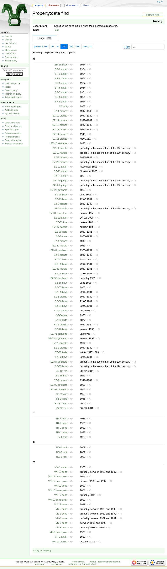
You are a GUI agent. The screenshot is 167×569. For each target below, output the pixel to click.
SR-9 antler (61, 101)
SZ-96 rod (61, 408)
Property (158, 21)
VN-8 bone (61, 527)
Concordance (11, 57)
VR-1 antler (61, 536)
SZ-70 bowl (61, 329)
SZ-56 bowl (61, 283)
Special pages (12, 129)
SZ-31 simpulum (58, 213)
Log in (160, 1)
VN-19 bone (60, 504)
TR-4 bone (61, 432)
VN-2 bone (61, 509)
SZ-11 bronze (59, 120)
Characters (10, 53)
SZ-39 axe (61, 236)
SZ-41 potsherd (58, 250)
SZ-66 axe (61, 315)
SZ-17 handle (60, 148)
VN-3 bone (61, 513)
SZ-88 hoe (61, 375)
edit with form (152, 15)
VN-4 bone (61, 518)
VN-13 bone (60, 485)
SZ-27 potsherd (58, 190)
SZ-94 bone (61, 403)
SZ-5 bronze (60, 255)
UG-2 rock (61, 452)
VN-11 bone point (57, 476)
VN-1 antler (61, 467)
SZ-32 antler (60, 217)
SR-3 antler (61, 74)
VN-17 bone (60, 495)
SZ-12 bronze (59, 125)
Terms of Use (77, 562)
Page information (13, 140)
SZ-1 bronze (60, 111)
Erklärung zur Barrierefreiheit (82, 564)
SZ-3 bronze (60, 204)
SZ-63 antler (60, 310)
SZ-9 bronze (60, 380)
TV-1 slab (62, 437)
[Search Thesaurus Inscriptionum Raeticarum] (14, 70)
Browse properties (14, 143)
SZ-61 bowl (61, 306)
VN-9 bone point (58, 532)
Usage (45, 38)
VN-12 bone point (57, 481)
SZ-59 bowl (61, 292)
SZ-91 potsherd (58, 389)
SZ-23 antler (60, 171)
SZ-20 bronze (59, 162)
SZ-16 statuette (59, 143)
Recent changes (13, 106)
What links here (12, 123)
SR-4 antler (61, 78)
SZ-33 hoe (61, 222)
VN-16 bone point (57, 490)
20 (52, 46)
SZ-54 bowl (61, 273)
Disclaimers (56, 564)
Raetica (8, 36)
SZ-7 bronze (60, 324)
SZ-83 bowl (61, 357)
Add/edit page (11, 110)
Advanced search (13, 97)
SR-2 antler (61, 69)
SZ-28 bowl (61, 194)
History (86, 5)
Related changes (13, 126)
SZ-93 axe (61, 398)
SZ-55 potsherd (58, 278)
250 (71, 46)
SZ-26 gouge (60, 185)
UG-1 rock (61, 447)
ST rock (63, 106)
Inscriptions (10, 43)
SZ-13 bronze (59, 129)
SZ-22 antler (60, 166)
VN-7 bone (61, 523)
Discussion (54, 5)
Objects (8, 40)
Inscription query (13, 94)
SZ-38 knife (61, 231)
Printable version (13, 133)
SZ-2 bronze (60, 157)
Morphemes (10, 50)
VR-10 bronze (59, 541)
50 (57, 46)
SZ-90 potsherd (58, 385)
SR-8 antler (61, 97)
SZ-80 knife (61, 352)
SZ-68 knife (61, 320)
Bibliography (11, 60)
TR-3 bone (61, 428)
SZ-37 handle (60, 227)
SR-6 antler (61, 87)
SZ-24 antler (60, 176)
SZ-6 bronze (60, 296)
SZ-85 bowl (61, 366)
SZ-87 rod (61, 371)
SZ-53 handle (60, 268)
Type (35, 30)
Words (8, 46)
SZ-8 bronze (60, 347)
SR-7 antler (61, 92)
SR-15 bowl (61, 64)
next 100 (87, 46)
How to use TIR (12, 83)
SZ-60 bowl (61, 301)
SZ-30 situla (60, 208)
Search (4, 66)
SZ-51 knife (61, 259)
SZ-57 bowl (61, 287)
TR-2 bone (61, 423)
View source (72, 5)
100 (64, 46)
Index (7, 87)
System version (12, 113)
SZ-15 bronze (59, 138)
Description (39, 26)
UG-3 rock (61, 457)
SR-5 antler (61, 83)
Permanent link (12, 137)
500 (78, 46)
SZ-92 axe (61, 394)
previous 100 (41, 46)
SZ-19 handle (60, 153)
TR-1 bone (61, 418)
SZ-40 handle (60, 245)
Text (56, 30)
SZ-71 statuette (59, 334)
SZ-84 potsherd (58, 361)
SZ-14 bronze (59, 134)
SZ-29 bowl (61, 199)
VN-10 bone (60, 472)
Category (38, 550)
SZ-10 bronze (59, 115)
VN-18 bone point (57, 500)
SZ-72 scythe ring (57, 338)
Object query (11, 90)
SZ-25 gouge (60, 180)
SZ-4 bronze (60, 241)
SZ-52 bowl (61, 264)
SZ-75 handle (60, 343)
